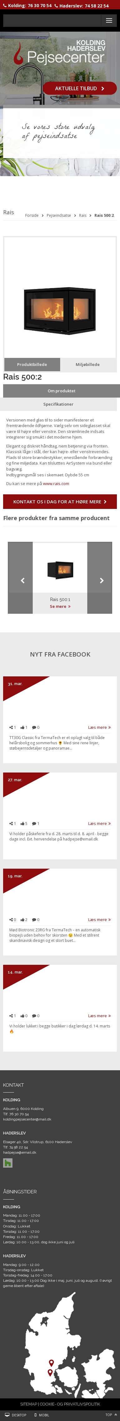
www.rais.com (56, 483)
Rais (82, 215)
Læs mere (99, 727)
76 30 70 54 (39, 5)
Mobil (44, 1415)
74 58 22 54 (96, 6)
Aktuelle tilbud (79, 88)
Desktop (19, 1415)
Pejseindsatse (59, 215)
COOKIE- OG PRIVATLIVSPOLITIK (70, 1404)
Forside (32, 215)
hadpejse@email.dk (19, 1152)
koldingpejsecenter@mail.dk (27, 1119)
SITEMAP (28, 1404)
